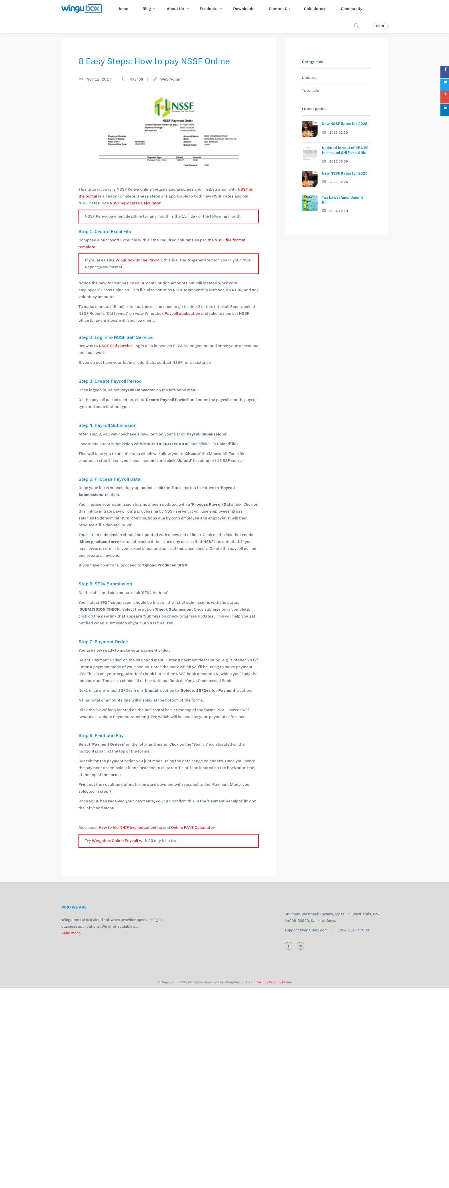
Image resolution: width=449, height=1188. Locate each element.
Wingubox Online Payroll (138, 260)
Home (122, 8)
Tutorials (310, 90)
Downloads (243, 8)
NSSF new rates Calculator (135, 203)
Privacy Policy (280, 1182)
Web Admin (171, 79)
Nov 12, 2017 (98, 79)
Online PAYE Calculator (193, 1027)
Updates (310, 77)
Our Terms (258, 1182)
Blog (147, 8)
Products (208, 8)
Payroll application (182, 313)
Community (352, 8)
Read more (70, 1133)
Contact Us (279, 8)
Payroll (136, 79)
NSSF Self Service (116, 345)
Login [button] (379, 26)
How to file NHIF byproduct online (130, 1027)
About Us (175, 8)
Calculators (315, 8)
